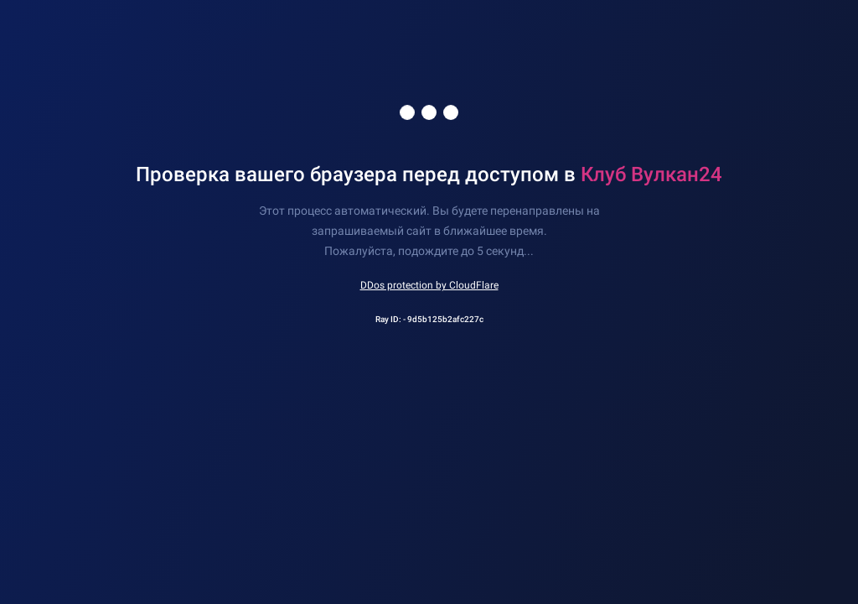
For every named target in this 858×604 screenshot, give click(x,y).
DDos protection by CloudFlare (429, 285)
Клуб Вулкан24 (651, 174)
